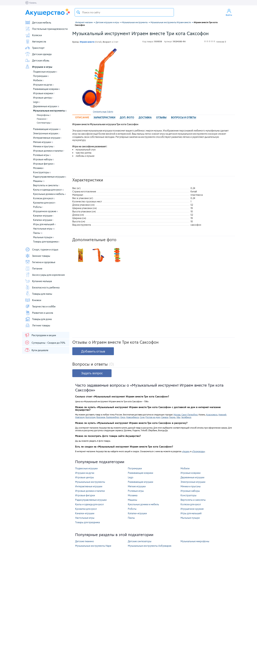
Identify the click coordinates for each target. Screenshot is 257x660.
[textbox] (124, 12)
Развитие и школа (39, 312)
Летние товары (37, 325)
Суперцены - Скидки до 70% (44, 342)
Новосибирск (132, 417)
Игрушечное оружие (45, 211)
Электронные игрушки (46, 133)
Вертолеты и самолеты (46, 185)
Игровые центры (43, 97)
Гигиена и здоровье (40, 262)
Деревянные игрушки (46, 106)
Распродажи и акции (40, 335)
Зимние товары (37, 255)
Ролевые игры (42, 155)
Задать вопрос (92, 373)
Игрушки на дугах (43, 84)
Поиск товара (78, 12)
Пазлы (37, 232)
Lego (36, 102)
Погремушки (41, 76)
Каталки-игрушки (43, 220)
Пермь (172, 417)
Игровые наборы (43, 159)
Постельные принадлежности (46, 28)
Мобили (38, 80)
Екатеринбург (112, 417)
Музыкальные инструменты (49, 110)
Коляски (33, 35)
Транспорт (35, 47)
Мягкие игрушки (43, 142)
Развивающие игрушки (47, 129)
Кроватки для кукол (44, 202)
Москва (177, 414)
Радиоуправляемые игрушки (49, 176)
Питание (33, 268)
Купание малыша (38, 281)
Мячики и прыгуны (43, 146)
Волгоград (90, 417)
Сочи (142, 417)
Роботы (38, 207)
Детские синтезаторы (139, 541)
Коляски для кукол (44, 198)
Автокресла (35, 41)
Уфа (178, 417)
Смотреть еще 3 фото (103, 111)
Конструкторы (42, 172)
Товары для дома (38, 319)
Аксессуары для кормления (45, 274)
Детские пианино (84, 541)
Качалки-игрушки (43, 215)
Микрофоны (44, 115)
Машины (39, 181)
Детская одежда (38, 54)
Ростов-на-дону (152, 417)
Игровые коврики (44, 93)
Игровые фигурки (43, 163)
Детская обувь (37, 60)
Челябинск (186, 417)
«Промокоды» (198, 451)
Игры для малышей (44, 224)
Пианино (42, 118)
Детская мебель (38, 22)
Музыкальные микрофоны (195, 541)
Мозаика (38, 168)
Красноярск (211, 414)
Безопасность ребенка (42, 287)
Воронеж (100, 417)
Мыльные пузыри (43, 237)
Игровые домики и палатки (48, 150)
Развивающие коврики (46, 89)
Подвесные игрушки (45, 71)
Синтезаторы (44, 122)
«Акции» (186, 451)
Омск (122, 417)
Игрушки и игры (38, 66)
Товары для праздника (46, 241)
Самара (164, 417)
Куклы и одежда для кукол (48, 189)
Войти (229, 12)
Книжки (33, 300)
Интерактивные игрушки (47, 137)
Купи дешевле (36, 350)
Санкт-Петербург (189, 414)
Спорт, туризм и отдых (41, 249)
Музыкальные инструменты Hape (93, 545)
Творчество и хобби (40, 306)
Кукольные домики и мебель (49, 194)
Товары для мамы (38, 293)
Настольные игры (44, 228)
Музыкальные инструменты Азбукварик (149, 545)
